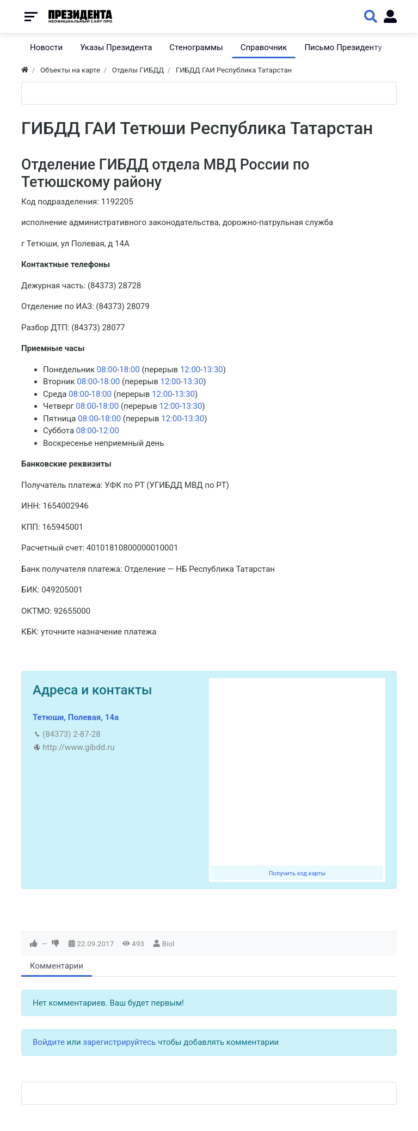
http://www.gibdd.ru (78, 747)
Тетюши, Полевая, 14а (76, 717)
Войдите (49, 1042)
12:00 (190, 369)
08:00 (107, 369)
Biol (168, 943)
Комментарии (56, 966)
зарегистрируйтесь (119, 1042)
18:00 (129, 369)
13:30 (212, 369)
